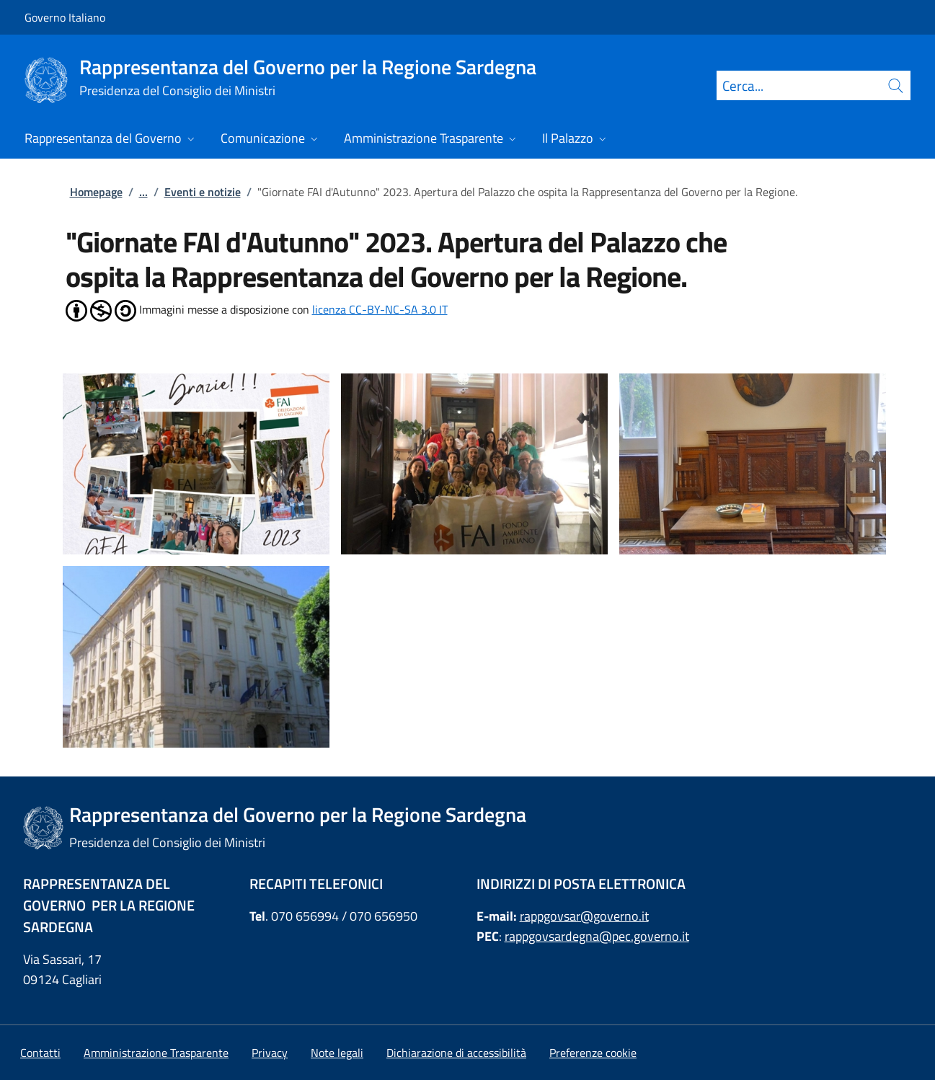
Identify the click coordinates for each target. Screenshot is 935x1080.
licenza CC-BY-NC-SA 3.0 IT (380, 309)
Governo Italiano (65, 17)
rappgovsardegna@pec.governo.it (597, 936)
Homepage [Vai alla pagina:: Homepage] (96, 191)
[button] (593, 1052)
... (143, 191)
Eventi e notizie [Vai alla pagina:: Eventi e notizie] (202, 191)
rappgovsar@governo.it (584, 916)
